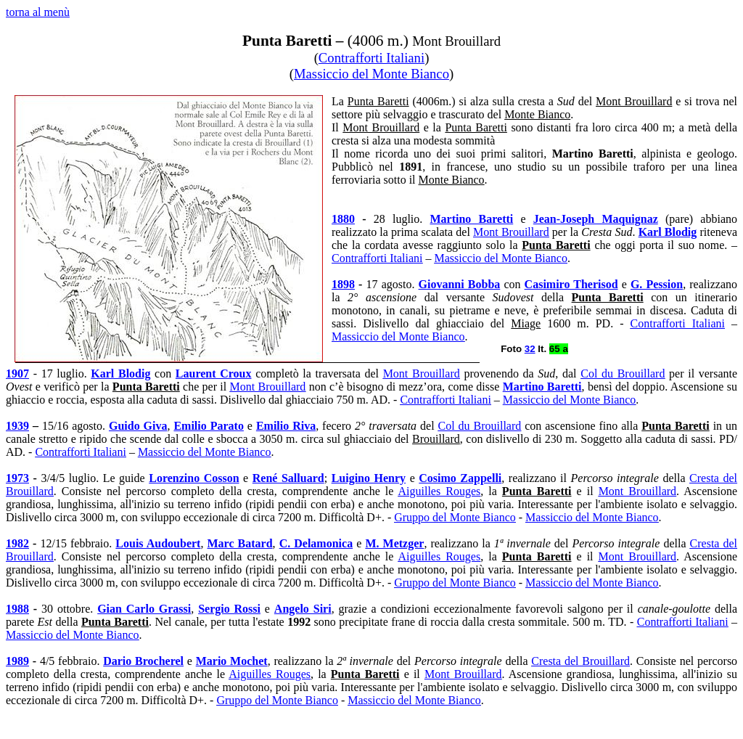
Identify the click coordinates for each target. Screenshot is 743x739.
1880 (343, 219)
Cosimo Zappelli (460, 478)
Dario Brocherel (143, 661)
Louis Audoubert (157, 543)
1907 (17, 373)
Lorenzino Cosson (194, 478)
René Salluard (288, 478)
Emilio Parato (208, 426)
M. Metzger (394, 543)
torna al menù (38, 12)
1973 (17, 478)
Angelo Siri (303, 609)
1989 (17, 661)
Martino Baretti (471, 219)
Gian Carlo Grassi (144, 609)
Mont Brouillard (511, 232)
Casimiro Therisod (571, 284)
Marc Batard (240, 543)
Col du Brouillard (622, 373)
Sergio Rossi (229, 609)
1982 (17, 543)
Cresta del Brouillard (580, 661)
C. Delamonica (316, 543)
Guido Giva (138, 426)
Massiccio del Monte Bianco (371, 73)
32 (530, 348)
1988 (17, 609)
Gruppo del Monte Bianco (455, 517)
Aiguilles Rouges (439, 491)
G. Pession (657, 284)
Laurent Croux (214, 373)
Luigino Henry (369, 478)
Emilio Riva (286, 426)
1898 (343, 284)
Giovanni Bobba (460, 284)
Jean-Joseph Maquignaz (595, 219)
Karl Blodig (668, 232)
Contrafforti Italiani (371, 57)
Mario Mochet (232, 661)
